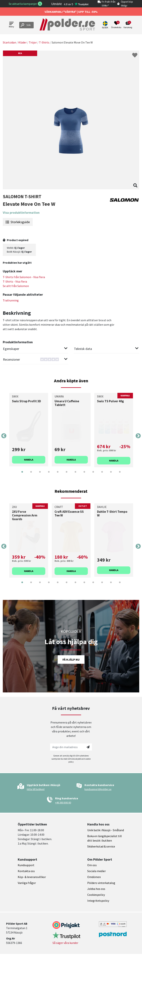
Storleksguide (18, 222)
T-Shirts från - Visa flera (24, 277)
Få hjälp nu (71, 659)
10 (102, 474)
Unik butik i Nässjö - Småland (105, 830)
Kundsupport (26, 865)
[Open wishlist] (116, 25)
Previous (4, 436)
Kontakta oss (26, 871)
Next (138, 436)
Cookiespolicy (96, 895)
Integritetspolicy (98, 900)
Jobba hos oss (96, 889)
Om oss (92, 865)
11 (110, 474)
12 (119, 474)
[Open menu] (11, 25)
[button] (105, 25)
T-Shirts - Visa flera (15, 281)
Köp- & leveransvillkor (32, 877)
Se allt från (16, 286)
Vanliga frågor (27, 883)
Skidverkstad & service (101, 846)
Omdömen (94, 877)
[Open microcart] (127, 25)
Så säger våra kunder (65, 943)
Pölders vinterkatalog (101, 883)
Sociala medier (96, 871)
